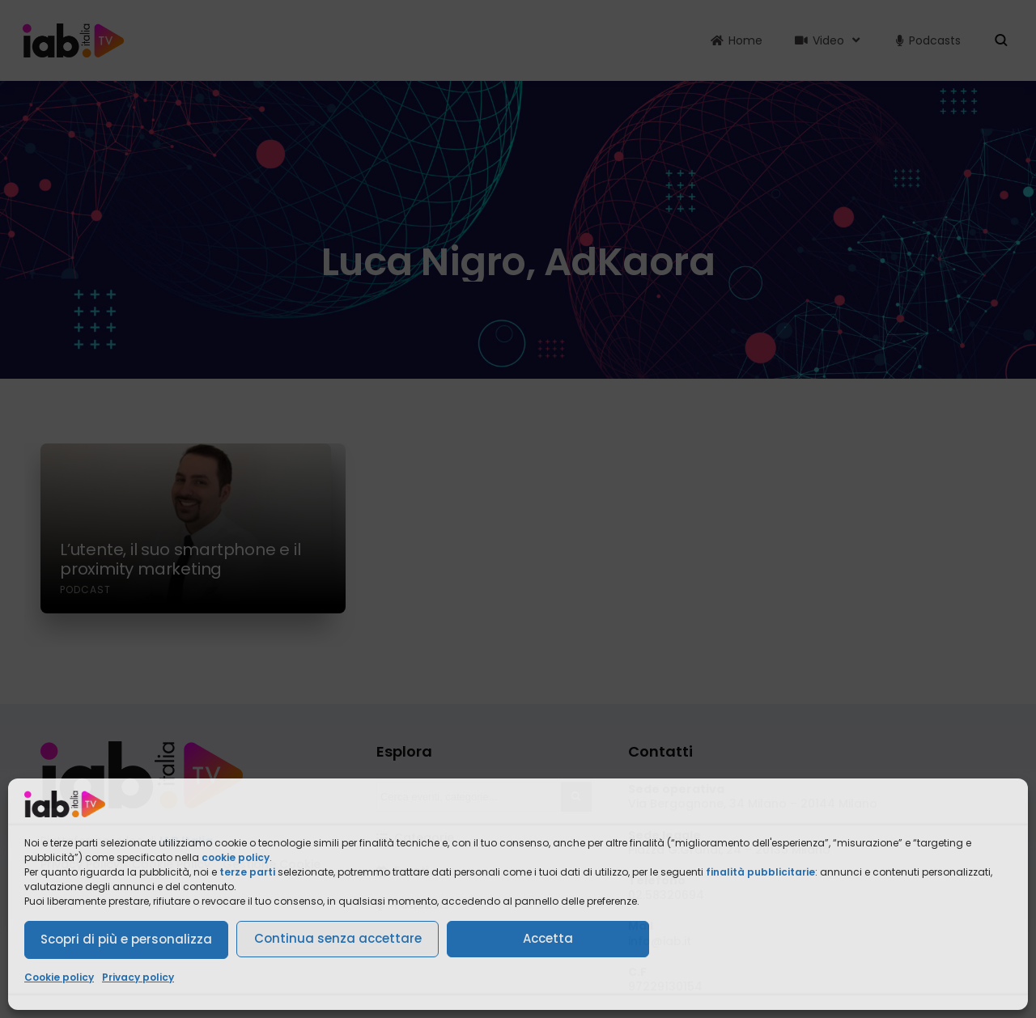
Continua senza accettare (338, 938)
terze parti (247, 872)
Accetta (548, 938)
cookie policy (236, 857)
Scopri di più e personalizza (126, 939)
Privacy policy (138, 977)
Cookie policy (59, 977)
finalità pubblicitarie (760, 872)
